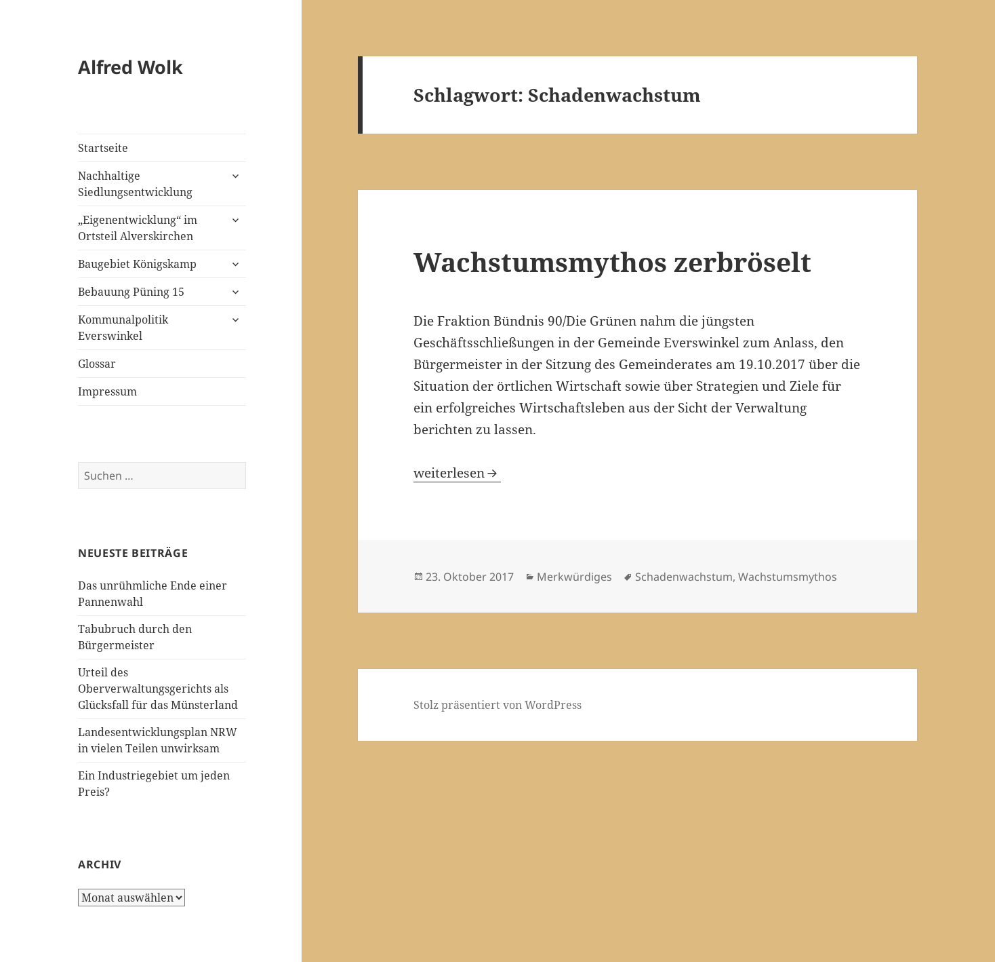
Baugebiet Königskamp (137, 263)
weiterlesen (457, 473)
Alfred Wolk (130, 66)
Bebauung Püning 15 (131, 291)
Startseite (103, 147)
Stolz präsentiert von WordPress (497, 704)
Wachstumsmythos (787, 576)
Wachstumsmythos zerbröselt (612, 262)
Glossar (97, 363)
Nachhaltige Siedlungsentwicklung (135, 183)
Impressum (107, 391)
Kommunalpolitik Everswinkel (123, 327)
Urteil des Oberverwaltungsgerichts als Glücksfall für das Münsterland (158, 688)
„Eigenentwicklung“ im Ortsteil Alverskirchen (137, 228)
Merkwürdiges (574, 576)
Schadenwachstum (684, 576)
